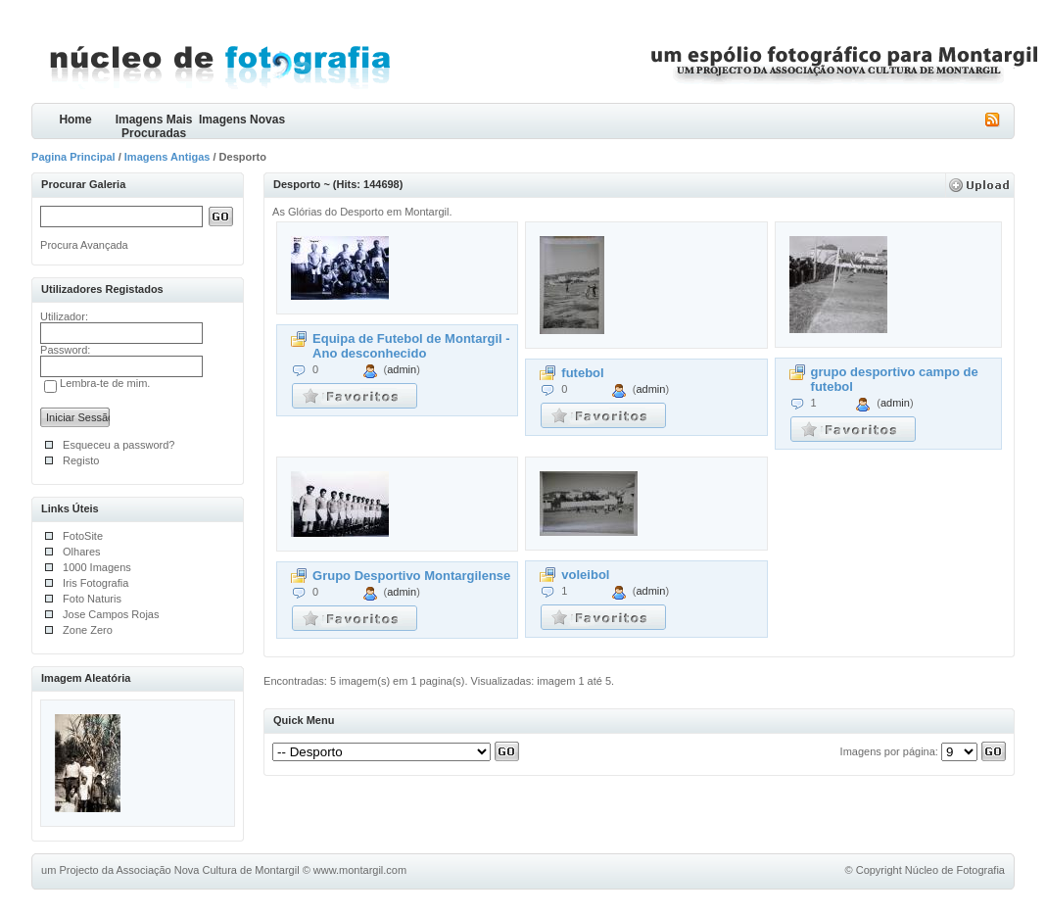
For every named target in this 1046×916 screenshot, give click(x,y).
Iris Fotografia (95, 583)
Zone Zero (88, 630)
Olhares (82, 551)
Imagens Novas (242, 119)
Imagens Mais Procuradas (154, 126)
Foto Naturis (92, 598)
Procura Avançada (84, 245)
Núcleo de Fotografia (955, 870)
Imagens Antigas (167, 157)
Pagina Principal (73, 157)
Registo (81, 460)
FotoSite (83, 536)
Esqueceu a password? (118, 445)
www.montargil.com (359, 870)
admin (401, 369)
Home (75, 119)
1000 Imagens (97, 567)
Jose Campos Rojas (111, 614)
